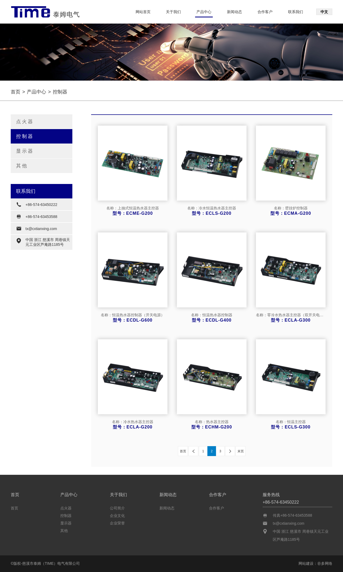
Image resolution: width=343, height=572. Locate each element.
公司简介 (117, 507)
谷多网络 (324, 563)
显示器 (25, 151)
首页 (15, 92)
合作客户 (265, 12)
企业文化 (117, 514)
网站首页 (143, 12)
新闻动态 (234, 12)
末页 (240, 451)
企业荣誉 (117, 522)
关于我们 (173, 12)
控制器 (25, 136)
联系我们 (295, 12)
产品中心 (203, 12)
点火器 (25, 121)
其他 (22, 165)
